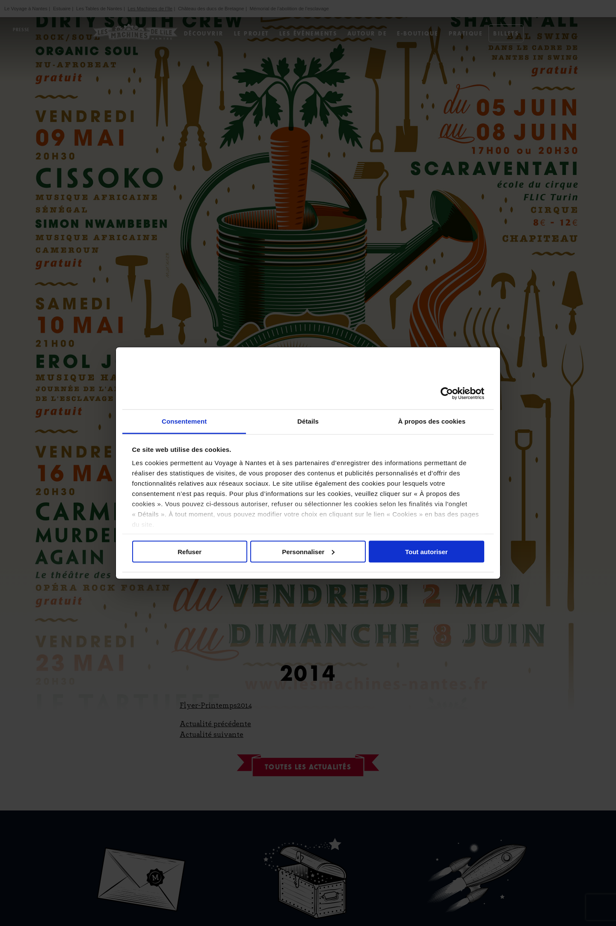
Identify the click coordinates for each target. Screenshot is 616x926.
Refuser (189, 551)
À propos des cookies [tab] (431, 421)
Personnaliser (308, 551)
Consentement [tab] (184, 421)
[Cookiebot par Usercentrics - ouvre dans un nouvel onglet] (446, 393)
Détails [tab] (308, 421)
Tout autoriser (426, 551)
